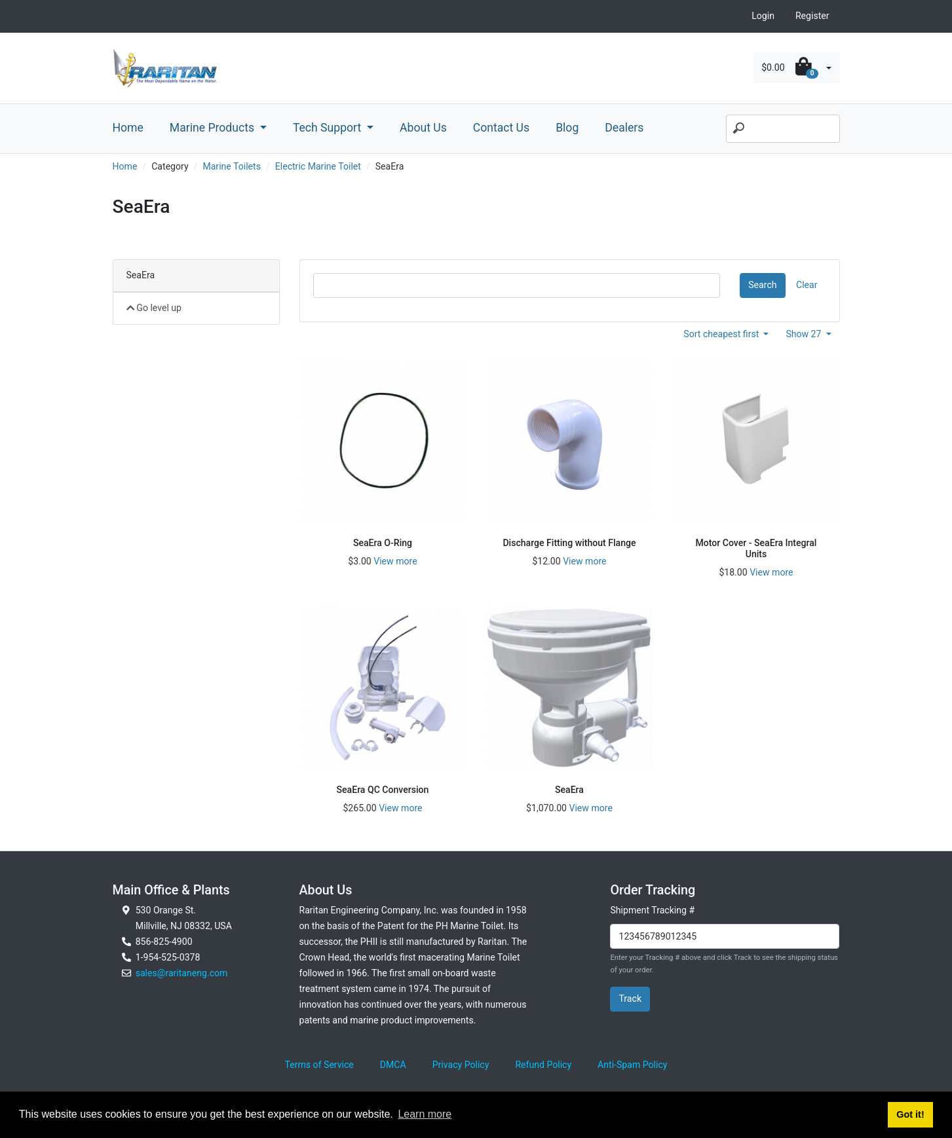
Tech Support (328, 127)
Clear (806, 285)
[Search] (783, 129)
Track (630, 998)
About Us (423, 127)
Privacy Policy (460, 1064)
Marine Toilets (231, 166)
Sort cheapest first (722, 334)
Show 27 (805, 334)
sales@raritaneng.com (182, 973)
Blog (567, 127)
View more (395, 561)
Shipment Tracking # (652, 910)
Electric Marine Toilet (318, 166)
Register (812, 15)
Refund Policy (543, 1064)
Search (762, 285)
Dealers (624, 127)
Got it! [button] (910, 1114)
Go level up (154, 308)
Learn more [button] (424, 1114)
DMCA (393, 1064)
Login (763, 15)
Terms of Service (319, 1064)
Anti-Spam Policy (632, 1064)
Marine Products (213, 127)
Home (128, 127)
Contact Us (501, 127)
